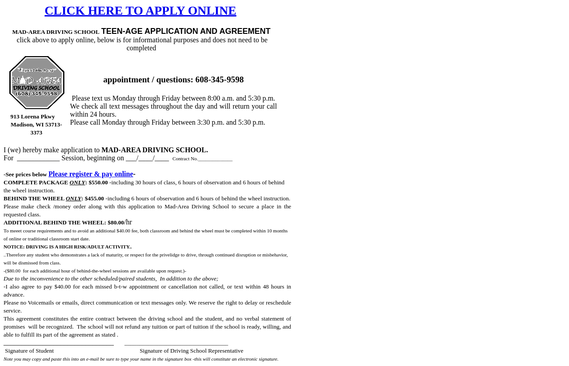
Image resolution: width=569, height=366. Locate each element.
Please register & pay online (90, 174)
